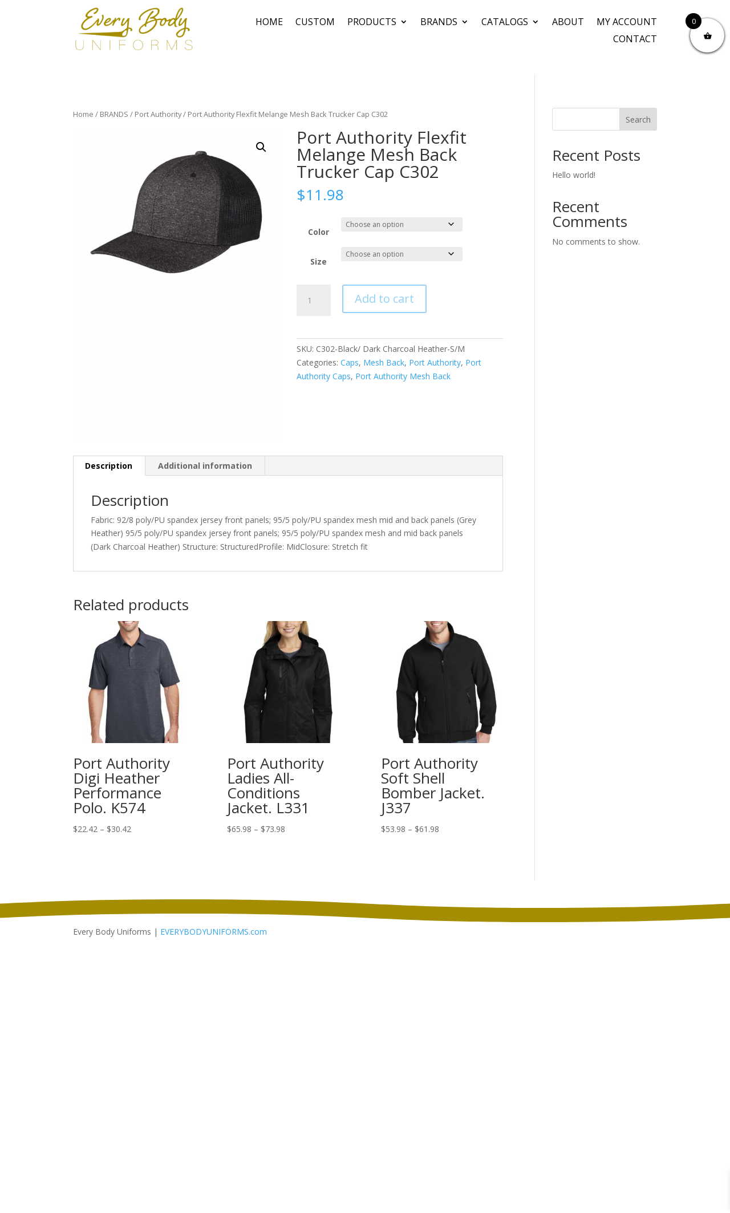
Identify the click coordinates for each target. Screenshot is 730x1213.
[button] (261, 147)
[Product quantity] (314, 301)
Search (638, 119)
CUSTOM (315, 23)
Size (318, 261)
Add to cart (384, 298)
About (568, 23)
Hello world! (573, 174)
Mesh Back (383, 362)
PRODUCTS (371, 23)
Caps (349, 362)
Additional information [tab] (205, 465)
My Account (627, 23)
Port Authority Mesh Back (403, 376)
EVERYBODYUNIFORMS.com (213, 931)
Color (318, 231)
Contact (635, 40)
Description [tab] (108, 465)
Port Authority (158, 114)
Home (269, 23)
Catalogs (504, 23)
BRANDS (438, 23)
